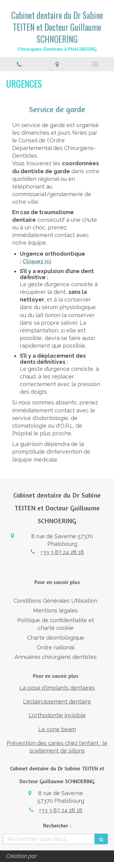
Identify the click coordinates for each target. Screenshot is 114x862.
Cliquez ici (36, 261)
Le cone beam (57, 729)
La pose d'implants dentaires (57, 688)
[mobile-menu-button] (95, 64)
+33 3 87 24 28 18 (62, 552)
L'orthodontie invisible (57, 715)
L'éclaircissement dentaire (57, 701)
